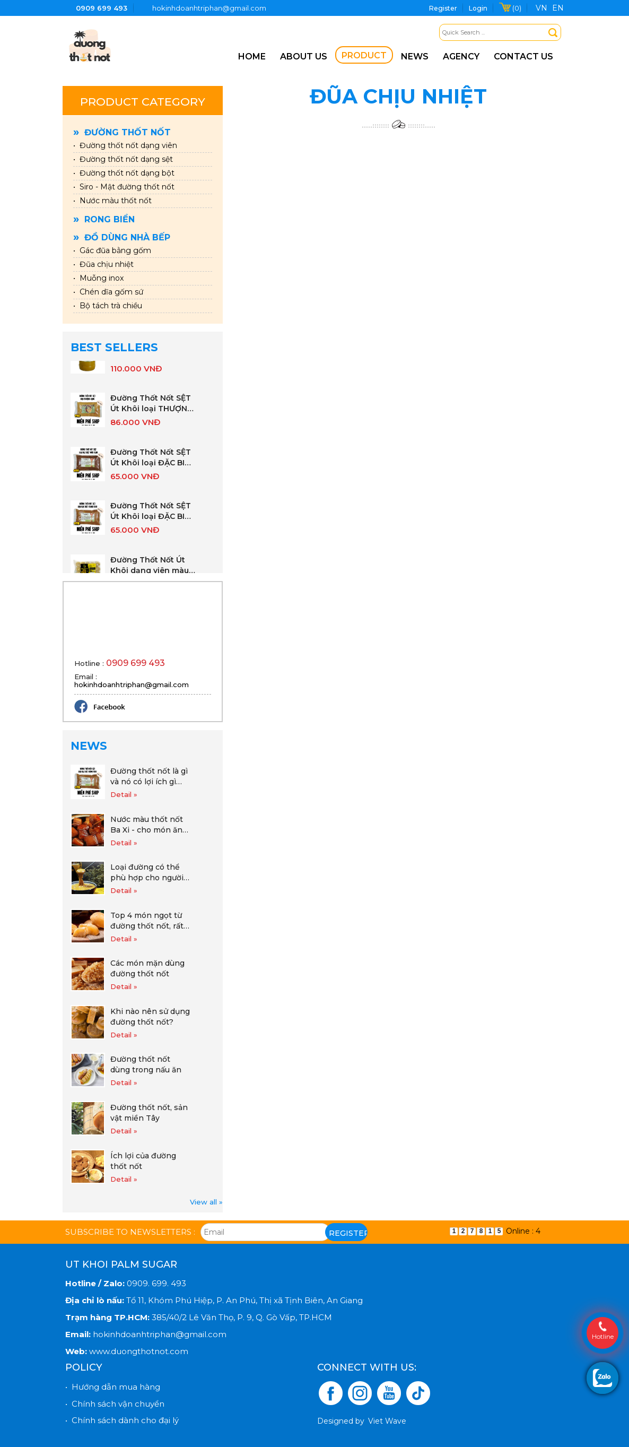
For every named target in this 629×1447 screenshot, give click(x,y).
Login (478, 8)
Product (364, 55)
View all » (206, 1202)
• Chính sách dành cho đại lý (122, 1420)
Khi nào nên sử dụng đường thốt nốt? (150, 1017)
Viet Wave (387, 1421)
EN (558, 8)
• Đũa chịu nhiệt (103, 264)
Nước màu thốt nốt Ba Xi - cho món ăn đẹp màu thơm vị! (146, 825)
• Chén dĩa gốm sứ (108, 292)
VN (541, 8)
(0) (516, 8)
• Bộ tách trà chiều (107, 305)
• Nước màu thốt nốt (112, 200)
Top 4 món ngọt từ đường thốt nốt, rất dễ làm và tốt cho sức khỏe (147, 921)
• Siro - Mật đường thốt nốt (123, 187)
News (415, 56)
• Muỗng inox (98, 278)
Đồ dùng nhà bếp (121, 237)
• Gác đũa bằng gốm (112, 250)
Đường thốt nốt (122, 132)
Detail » (123, 794)
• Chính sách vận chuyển (114, 1404)
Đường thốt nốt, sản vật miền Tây (149, 1113)
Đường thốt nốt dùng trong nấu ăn (145, 1064)
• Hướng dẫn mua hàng (112, 1387)
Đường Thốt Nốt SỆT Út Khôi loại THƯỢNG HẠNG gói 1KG (151, 409)
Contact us (523, 56)
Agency (461, 56)
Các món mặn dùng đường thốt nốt (147, 968)
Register (443, 8)
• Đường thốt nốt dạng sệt (123, 159)
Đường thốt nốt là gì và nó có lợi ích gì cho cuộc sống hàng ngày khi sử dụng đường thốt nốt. (149, 776)
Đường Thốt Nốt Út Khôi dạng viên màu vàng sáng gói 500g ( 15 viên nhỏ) (152, 571)
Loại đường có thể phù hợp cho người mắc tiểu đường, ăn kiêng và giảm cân (147, 872)
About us (303, 56)
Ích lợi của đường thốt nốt (143, 1161)
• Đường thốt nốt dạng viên (125, 145)
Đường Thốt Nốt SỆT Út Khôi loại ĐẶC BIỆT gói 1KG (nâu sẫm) (152, 463)
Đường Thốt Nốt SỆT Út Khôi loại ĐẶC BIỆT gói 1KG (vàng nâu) (152, 517)
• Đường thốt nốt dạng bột (123, 173)
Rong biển (104, 219)
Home (252, 56)
